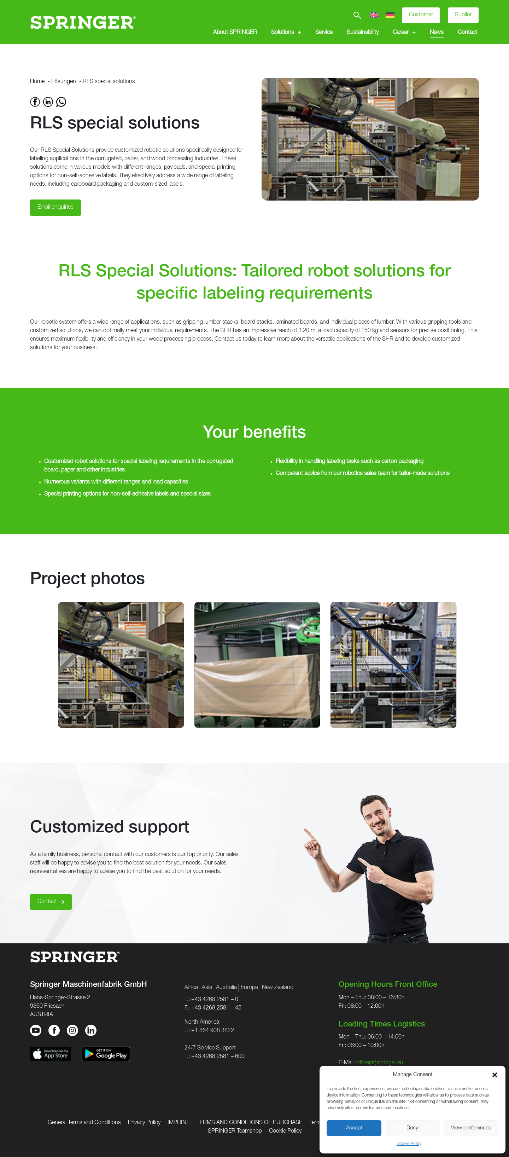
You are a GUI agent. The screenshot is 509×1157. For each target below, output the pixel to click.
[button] (494, 1074)
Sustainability (363, 33)
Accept (354, 1128)
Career (401, 33)
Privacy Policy (144, 1123)
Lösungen (63, 82)
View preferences (471, 1128)
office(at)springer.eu (379, 1063)
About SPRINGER (235, 33)
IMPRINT (178, 1123)
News (437, 33)
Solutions (282, 33)
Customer (421, 15)
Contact (467, 33)
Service (324, 33)
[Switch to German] (390, 15)
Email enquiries (55, 207)
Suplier (463, 15)
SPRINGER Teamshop (235, 1131)
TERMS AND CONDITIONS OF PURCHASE (249, 1123)
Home (37, 82)
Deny (412, 1128)
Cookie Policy (409, 1144)
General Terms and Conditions (84, 1123)
